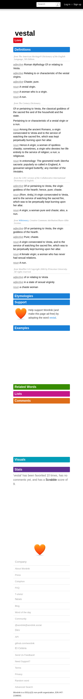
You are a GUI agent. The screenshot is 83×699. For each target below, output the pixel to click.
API (17, 637)
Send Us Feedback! (25, 655)
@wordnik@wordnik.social (28, 625)
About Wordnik (22, 568)
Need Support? (22, 661)
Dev (17, 629)
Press (18, 575)
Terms (18, 667)
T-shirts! (19, 594)
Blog (17, 606)
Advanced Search (24, 687)
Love (18, 40)
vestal (52, 317)
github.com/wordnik (25, 643)
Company (21, 561)
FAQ (17, 587)
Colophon (20, 581)
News (18, 599)
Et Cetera (21, 648)
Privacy (18, 674)
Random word (22, 680)
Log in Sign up (72, 4)
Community (21, 618)
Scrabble (51, 479)
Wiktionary (23, 220)
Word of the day (23, 612)
